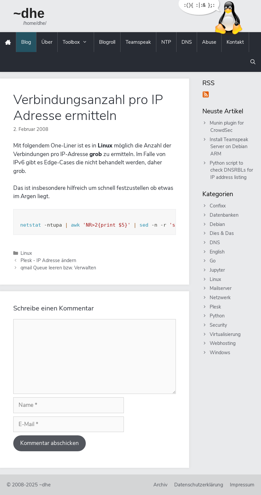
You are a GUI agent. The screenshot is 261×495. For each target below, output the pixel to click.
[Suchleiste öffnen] (253, 62)
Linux (26, 253)
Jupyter (217, 270)
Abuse (209, 42)
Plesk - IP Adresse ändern (48, 260)
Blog (26, 42)
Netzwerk (220, 297)
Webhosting (222, 343)
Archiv (160, 484)
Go (213, 260)
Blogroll (107, 42)
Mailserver (221, 288)
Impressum (242, 484)
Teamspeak (138, 42)
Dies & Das (222, 233)
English (217, 251)
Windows (220, 352)
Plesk (215, 306)
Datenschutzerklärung (198, 484)
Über (46, 42)
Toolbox (78, 42)
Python (217, 315)
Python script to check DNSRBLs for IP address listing (231, 170)
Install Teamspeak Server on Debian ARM (229, 146)
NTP (166, 42)
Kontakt (235, 42)
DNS (187, 42)
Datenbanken (224, 215)
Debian (217, 224)
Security (218, 325)
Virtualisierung (225, 334)
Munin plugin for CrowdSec (227, 127)
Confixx (218, 205)
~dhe (28, 13)
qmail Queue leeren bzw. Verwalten (58, 267)
